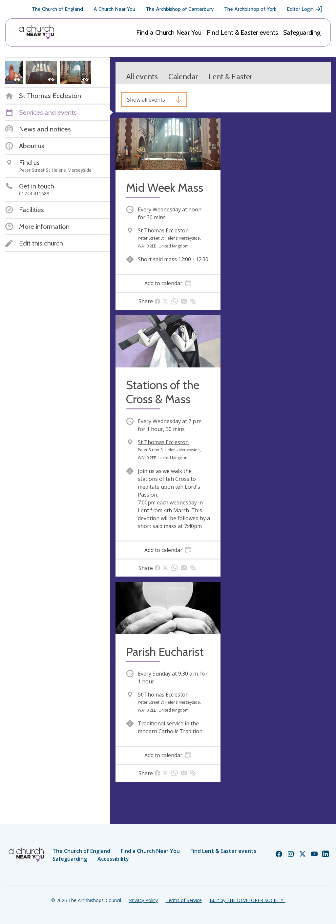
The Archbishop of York (250, 9)
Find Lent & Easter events (242, 32)
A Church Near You (114, 9)
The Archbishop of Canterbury (180, 9)
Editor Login (305, 9)
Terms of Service (184, 900)
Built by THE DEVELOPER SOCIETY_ (247, 900)
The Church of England (57, 9)
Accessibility (113, 858)
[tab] (168, 283)
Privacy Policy (143, 900)
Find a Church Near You (168, 32)
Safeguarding (302, 32)
